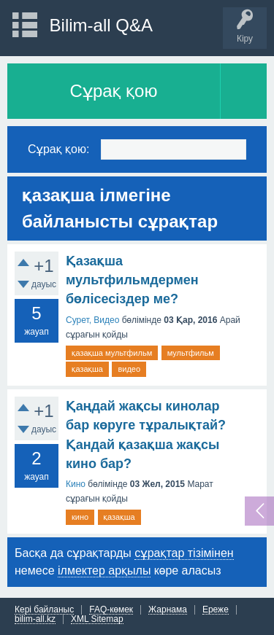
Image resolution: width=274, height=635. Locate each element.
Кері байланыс (44, 610)
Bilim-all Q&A (101, 25)
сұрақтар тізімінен (183, 553)
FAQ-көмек (111, 610)
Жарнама (167, 610)
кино (80, 517)
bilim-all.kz (35, 619)
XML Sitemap (97, 619)
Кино (75, 484)
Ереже (215, 610)
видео (129, 369)
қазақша (87, 369)
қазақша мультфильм (112, 352)
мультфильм (190, 352)
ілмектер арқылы (104, 570)
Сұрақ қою (114, 91)
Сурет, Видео (92, 320)
